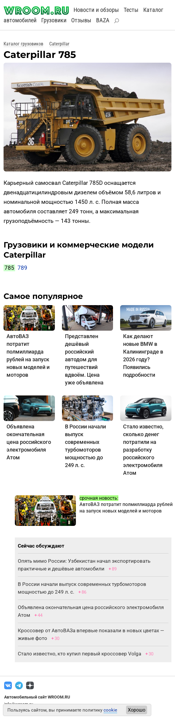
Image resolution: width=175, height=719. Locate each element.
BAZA (102, 20)
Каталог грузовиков (23, 44)
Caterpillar (59, 44)
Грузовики (53, 20)
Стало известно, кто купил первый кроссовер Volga (79, 654)
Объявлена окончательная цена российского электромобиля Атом (29, 442)
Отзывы (81, 20)
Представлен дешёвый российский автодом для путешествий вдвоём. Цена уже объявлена (84, 359)
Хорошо (136, 710)
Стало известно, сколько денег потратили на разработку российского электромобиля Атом (143, 449)
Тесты (131, 9)
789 (22, 267)
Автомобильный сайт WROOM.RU (37, 697)
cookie (110, 710)
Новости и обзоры (96, 9)
